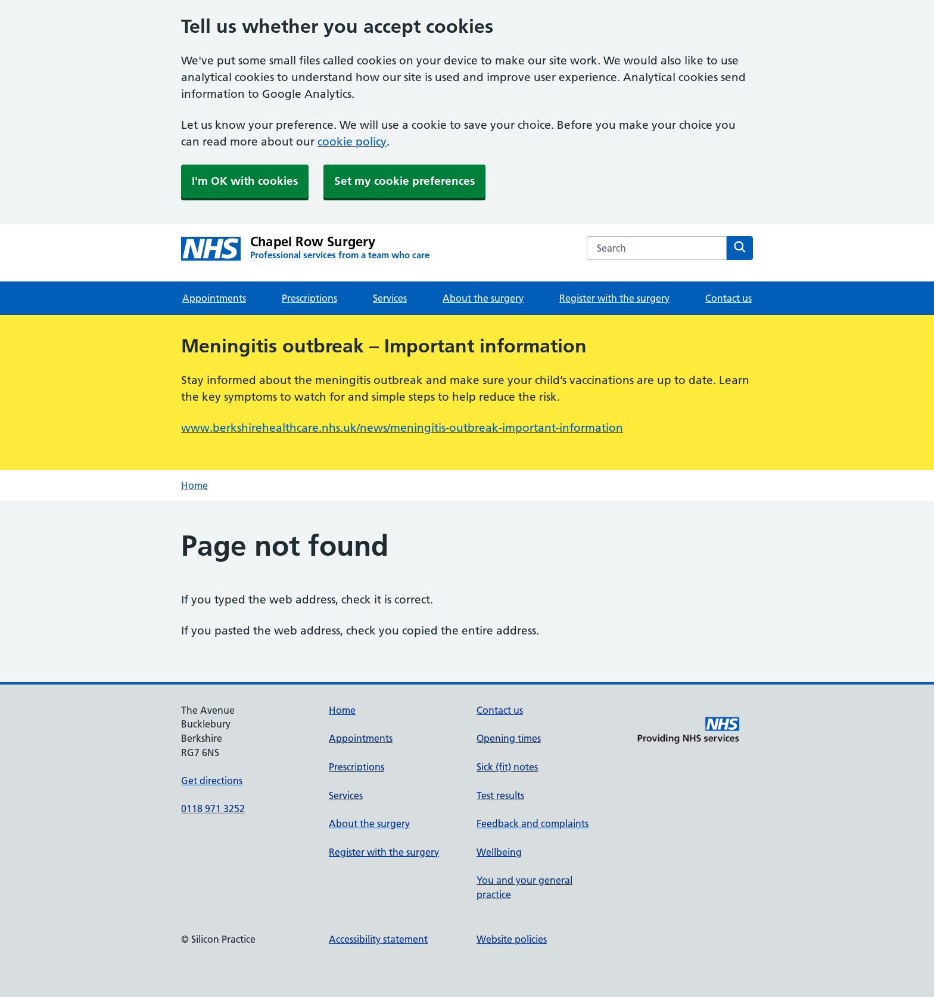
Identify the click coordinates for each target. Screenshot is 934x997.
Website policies (512, 939)
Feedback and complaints (533, 823)
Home (194, 485)
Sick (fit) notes (507, 767)
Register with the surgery (614, 298)
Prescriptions (309, 298)
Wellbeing (499, 852)
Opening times (509, 738)
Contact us (728, 298)
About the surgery (483, 298)
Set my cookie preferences (404, 181)
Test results (500, 795)
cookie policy (352, 141)
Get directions (211, 781)
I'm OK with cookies (245, 181)
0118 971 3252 (213, 809)
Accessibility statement (378, 939)
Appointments (214, 298)
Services (390, 298)
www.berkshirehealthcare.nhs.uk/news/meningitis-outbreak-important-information (402, 428)
